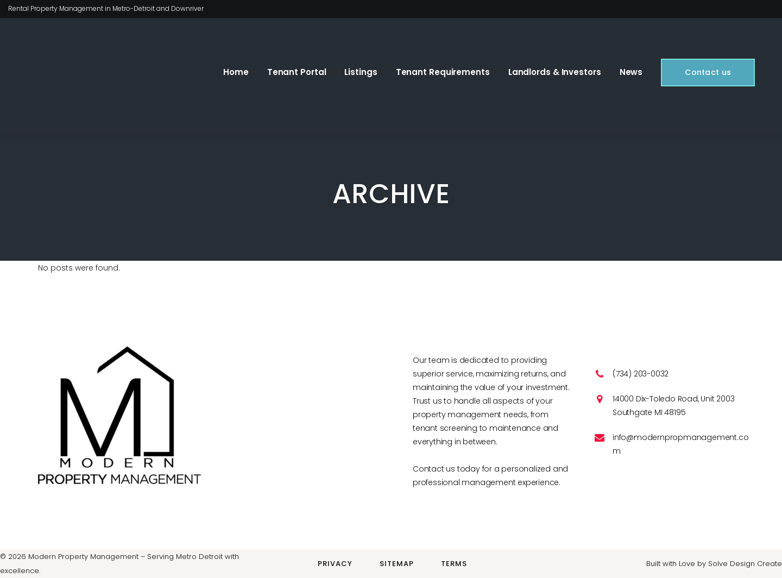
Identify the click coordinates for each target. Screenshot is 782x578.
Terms (454, 563)
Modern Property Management (83, 556)
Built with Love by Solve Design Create (714, 563)
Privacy (335, 563)
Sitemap (397, 563)
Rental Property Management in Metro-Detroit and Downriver (106, 8)
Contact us (701, 72)
